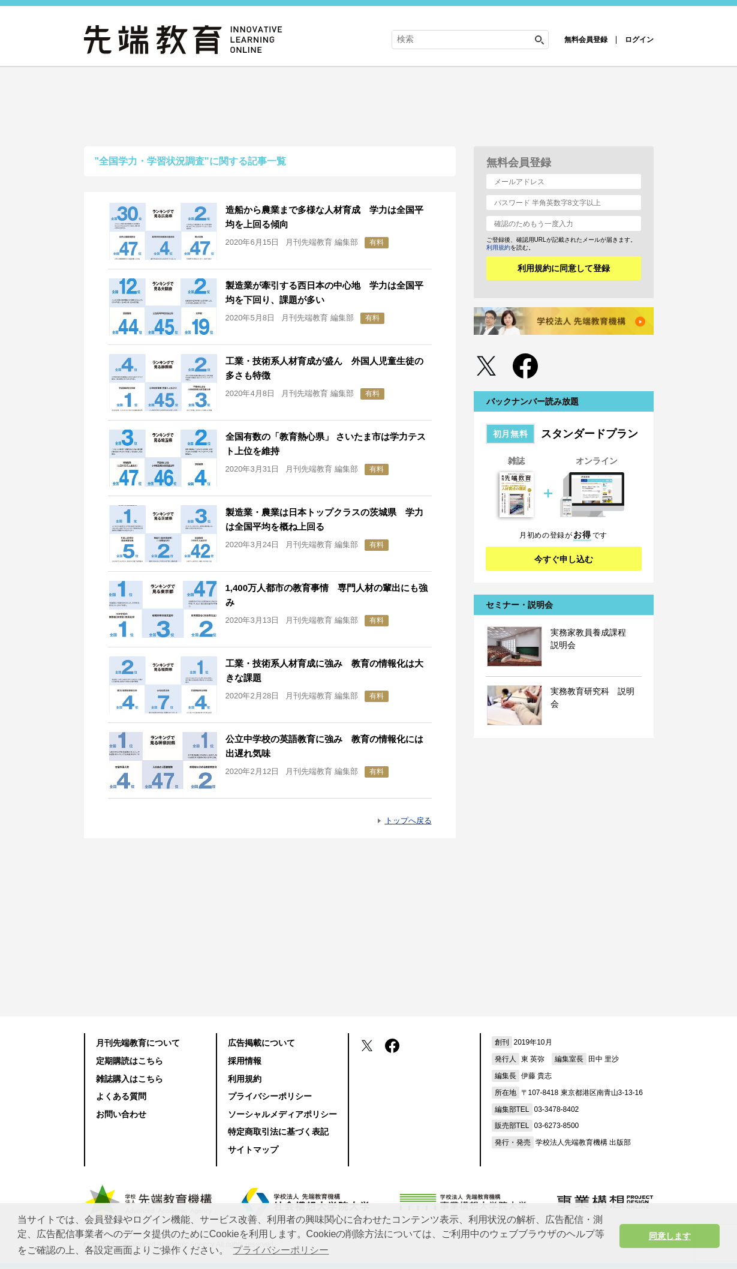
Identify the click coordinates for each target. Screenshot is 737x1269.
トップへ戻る (408, 820)
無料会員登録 (585, 39)
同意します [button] (670, 1236)
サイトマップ (253, 1149)
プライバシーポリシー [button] (281, 1250)
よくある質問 (121, 1096)
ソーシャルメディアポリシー (282, 1114)
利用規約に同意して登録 (564, 268)
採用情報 (244, 1061)
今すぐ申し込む (563, 559)
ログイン (639, 39)
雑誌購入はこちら (129, 1079)
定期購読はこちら (129, 1061)
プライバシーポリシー (270, 1096)
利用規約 (498, 247)
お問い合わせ (121, 1114)
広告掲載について (261, 1043)
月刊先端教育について (138, 1043)
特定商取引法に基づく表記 (278, 1131)
